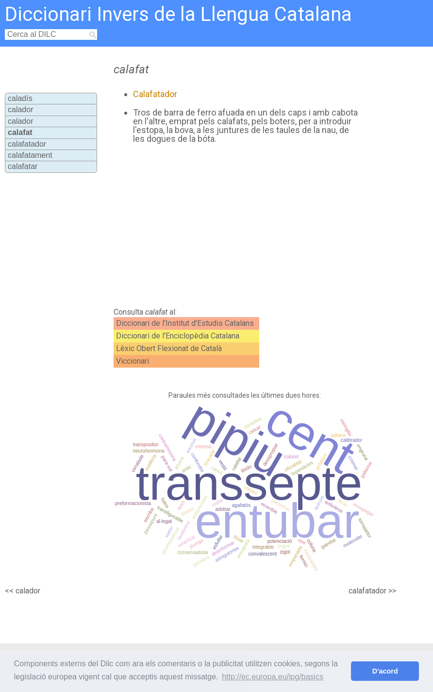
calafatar (22, 166)
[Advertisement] (228, 226)
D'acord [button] (385, 671)
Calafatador (155, 94)
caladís (20, 98)
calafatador (27, 144)
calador (20, 109)
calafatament (30, 155)
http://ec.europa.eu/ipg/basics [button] (272, 677)
